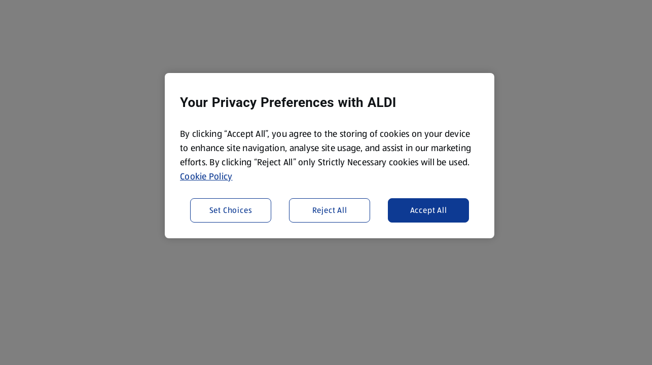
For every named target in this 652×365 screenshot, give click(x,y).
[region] (329, 155)
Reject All (329, 210)
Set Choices (230, 210)
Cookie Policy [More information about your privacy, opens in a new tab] (206, 176)
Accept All (428, 210)
